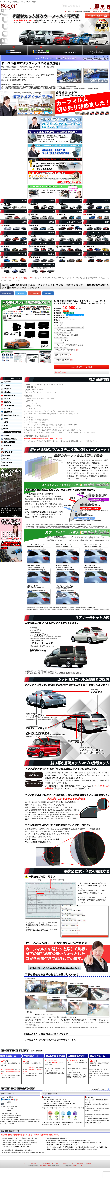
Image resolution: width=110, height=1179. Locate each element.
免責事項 (88, 1163)
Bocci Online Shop (44, 1165)
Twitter (20, 293)
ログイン (103, 9)
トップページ (24, 1163)
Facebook (6, 293)
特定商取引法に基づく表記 (50, 1163)
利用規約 (80, 1163)
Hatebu (48, 293)
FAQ (108, 9)
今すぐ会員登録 (93, 9)
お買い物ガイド (35, 1163)
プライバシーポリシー (67, 1163)
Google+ (34, 293)
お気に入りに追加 (60, 372)
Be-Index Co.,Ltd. (77, 1165)
